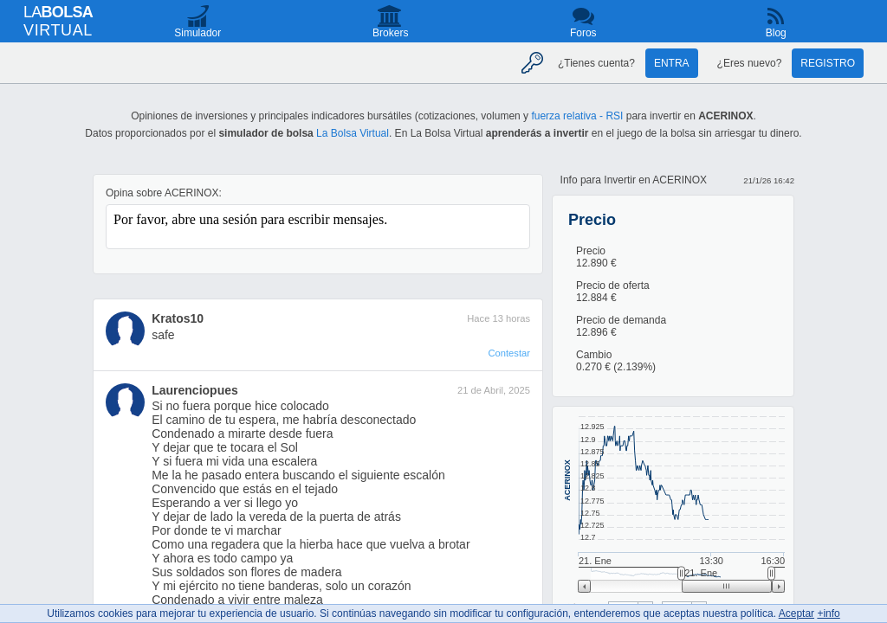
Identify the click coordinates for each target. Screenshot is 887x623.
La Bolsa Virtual (352, 133)
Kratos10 (178, 318)
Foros (583, 33)
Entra (672, 63)
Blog (776, 33)
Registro (827, 63)
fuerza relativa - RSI (577, 116)
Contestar (509, 353)
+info (828, 613)
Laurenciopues (195, 390)
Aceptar (796, 613)
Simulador (197, 33)
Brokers (390, 33)
